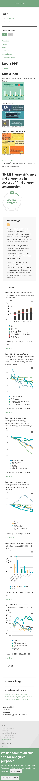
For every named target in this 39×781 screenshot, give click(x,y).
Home (4, 160)
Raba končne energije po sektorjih (16, 699)
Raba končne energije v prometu (16, 694)
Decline (15, 778)
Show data (8, 348)
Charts (4, 44)
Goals (4, 47)
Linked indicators (8, 57)
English (8, 21)
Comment (5, 51)
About (3, 747)
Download (5, 68)
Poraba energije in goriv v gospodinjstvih (18, 697)
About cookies (16, 771)
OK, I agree (6, 778)
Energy (11, 160)
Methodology (7, 54)
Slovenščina (10, 18)
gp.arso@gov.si (6, 740)
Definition (5, 41)
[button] (19, 91)
